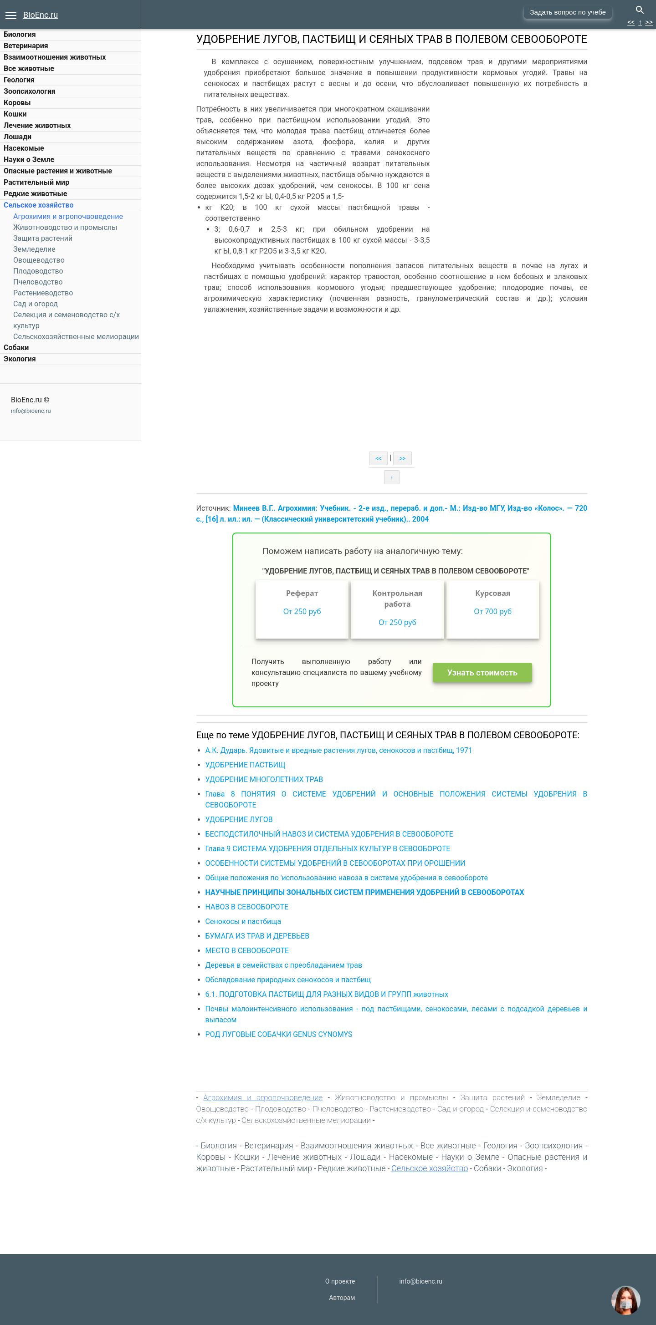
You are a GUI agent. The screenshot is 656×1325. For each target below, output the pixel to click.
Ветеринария (26, 45)
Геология (19, 80)
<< (631, 22)
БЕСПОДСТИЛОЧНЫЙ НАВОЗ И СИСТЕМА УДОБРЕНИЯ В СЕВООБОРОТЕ (330, 834)
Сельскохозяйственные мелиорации (76, 336)
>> (649, 22)
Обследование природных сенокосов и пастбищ (289, 979)
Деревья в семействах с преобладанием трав (285, 965)
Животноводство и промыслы (65, 227)
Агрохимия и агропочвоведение (68, 216)
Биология (20, 34)
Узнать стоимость (483, 672)
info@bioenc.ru (31, 410)
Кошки (15, 114)
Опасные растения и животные (58, 171)
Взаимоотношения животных (55, 57)
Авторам (342, 1297)
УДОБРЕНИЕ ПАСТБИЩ (246, 765)
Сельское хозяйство (38, 205)
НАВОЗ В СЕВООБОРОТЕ (248, 907)
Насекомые (24, 148)
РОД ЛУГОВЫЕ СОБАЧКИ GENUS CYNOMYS (280, 1034)
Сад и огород (35, 304)
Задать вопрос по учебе (568, 12)
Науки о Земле (29, 159)
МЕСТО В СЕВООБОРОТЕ (248, 950)
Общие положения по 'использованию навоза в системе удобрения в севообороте (347, 877)
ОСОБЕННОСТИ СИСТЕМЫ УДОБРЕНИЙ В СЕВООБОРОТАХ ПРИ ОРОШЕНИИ (336, 863)
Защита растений (42, 238)
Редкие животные (35, 193)
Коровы (17, 102)
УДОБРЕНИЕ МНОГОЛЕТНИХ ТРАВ (265, 779)
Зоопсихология (30, 91)
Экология (20, 359)
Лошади (17, 136)
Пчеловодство (38, 282)
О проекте (340, 1281)
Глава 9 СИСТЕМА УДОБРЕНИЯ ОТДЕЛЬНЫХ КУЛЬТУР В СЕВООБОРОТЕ (328, 848)
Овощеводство (39, 260)
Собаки (16, 347)
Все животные (29, 68)
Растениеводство (43, 293)
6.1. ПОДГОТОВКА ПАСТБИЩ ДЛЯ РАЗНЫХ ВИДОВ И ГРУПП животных (328, 994)
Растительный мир (36, 182)
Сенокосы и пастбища (244, 921)
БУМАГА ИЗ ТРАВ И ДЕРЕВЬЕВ (258, 936)
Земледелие (34, 249)
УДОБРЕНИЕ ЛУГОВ (240, 819)
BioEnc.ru (40, 15)
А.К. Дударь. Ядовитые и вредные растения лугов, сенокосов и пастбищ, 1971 (340, 750)
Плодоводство (38, 271)
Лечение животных (37, 125)
